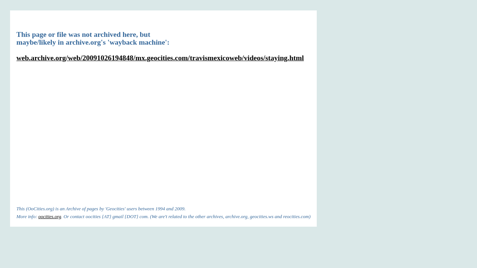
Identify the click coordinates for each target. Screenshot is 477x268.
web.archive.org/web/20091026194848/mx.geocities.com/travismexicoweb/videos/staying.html (160, 58)
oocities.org (49, 216)
